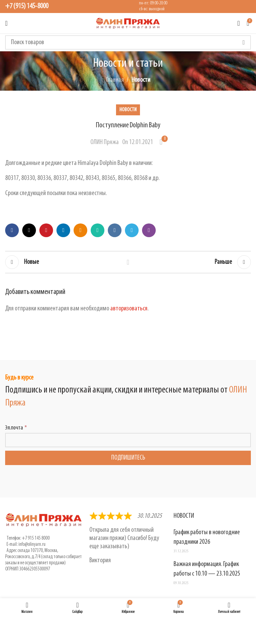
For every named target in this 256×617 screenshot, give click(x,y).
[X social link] (29, 230)
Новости (140, 80)
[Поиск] (128, 42)
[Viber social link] (149, 230)
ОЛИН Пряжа (104, 142)
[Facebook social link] (12, 230)
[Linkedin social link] (63, 230)
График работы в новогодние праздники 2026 (207, 537)
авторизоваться (129, 308)
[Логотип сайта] (128, 23)
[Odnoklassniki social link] (80, 230)
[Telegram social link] (132, 230)
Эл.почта (14, 428)
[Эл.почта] (128, 440)
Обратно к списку (128, 262)
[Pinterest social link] (46, 230)
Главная (115, 80)
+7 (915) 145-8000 (26, 6)
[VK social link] (114, 230)
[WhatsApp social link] (97, 230)
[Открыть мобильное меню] (6, 23)
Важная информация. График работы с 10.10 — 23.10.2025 (207, 569)
